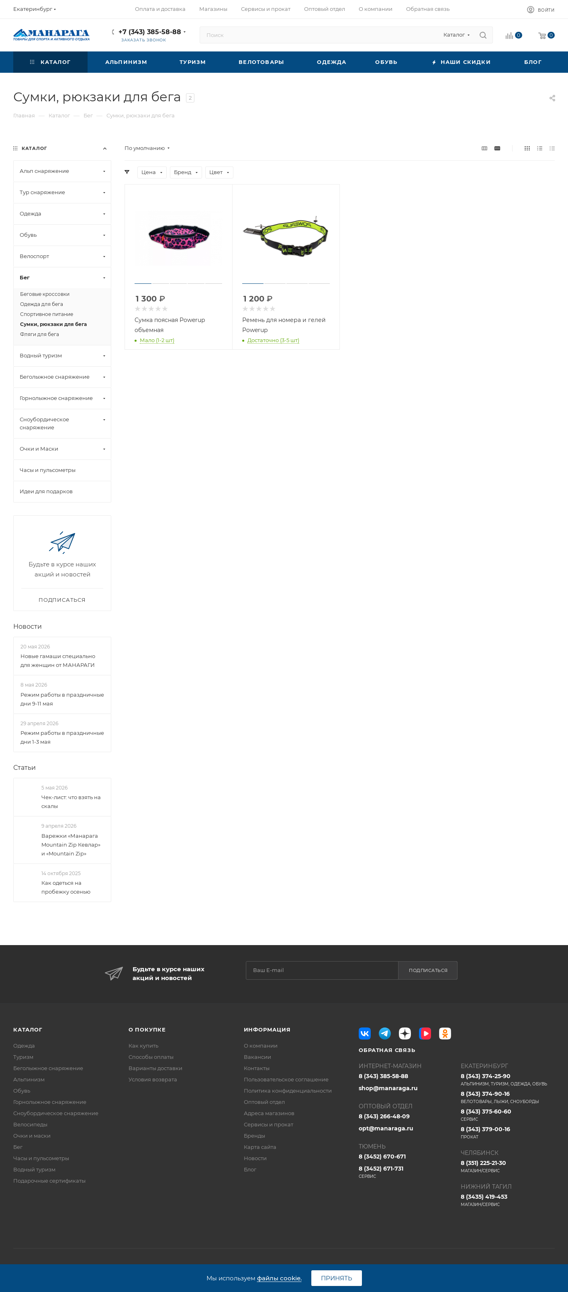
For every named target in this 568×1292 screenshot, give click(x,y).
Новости (27, 626)
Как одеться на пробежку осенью (65, 887)
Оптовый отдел (264, 1102)
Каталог (28, 1029)
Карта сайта (260, 1147)
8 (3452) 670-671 (382, 1156)
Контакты (257, 1068)
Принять (336, 1278)
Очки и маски (32, 1135)
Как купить (143, 1045)
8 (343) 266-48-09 (384, 1116)
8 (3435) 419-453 (508, 1200)
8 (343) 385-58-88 (383, 1076)
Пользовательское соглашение (286, 1079)
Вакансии (257, 1057)
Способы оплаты (151, 1057)
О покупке (147, 1029)
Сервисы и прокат (268, 1124)
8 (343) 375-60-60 (508, 1115)
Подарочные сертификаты (49, 1180)
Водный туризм (34, 1169)
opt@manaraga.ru (386, 1128)
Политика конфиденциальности (288, 1090)
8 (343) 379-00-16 (508, 1133)
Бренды (254, 1135)
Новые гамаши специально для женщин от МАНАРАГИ (57, 660)
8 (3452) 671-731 (406, 1172)
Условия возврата (153, 1079)
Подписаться (428, 970)
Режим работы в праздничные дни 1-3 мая (62, 737)
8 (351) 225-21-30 (508, 1166)
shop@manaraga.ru (388, 1088)
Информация (267, 1029)
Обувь (21, 1090)
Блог (250, 1169)
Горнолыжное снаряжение (49, 1102)
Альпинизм (29, 1079)
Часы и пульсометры (41, 1158)
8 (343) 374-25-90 (508, 1080)
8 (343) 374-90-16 (508, 1097)
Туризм (23, 1057)
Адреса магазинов (269, 1113)
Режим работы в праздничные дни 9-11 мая (62, 699)
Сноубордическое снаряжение (55, 1113)
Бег (17, 1147)
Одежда (24, 1045)
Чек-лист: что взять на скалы (71, 801)
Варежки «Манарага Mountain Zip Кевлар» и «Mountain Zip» (70, 845)
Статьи (24, 767)
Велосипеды (30, 1124)
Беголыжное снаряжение (48, 1068)
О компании (261, 1045)
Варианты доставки (155, 1068)
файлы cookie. (279, 1278)
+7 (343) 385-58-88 (150, 32)
